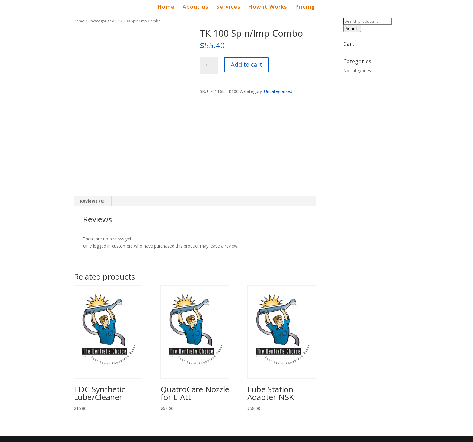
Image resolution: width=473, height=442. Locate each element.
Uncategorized (101, 21)
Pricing (305, 7)
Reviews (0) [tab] (92, 201)
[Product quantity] (209, 65)
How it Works (267, 7)
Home (166, 7)
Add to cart (246, 64)
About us (195, 7)
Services (228, 7)
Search (352, 28)
